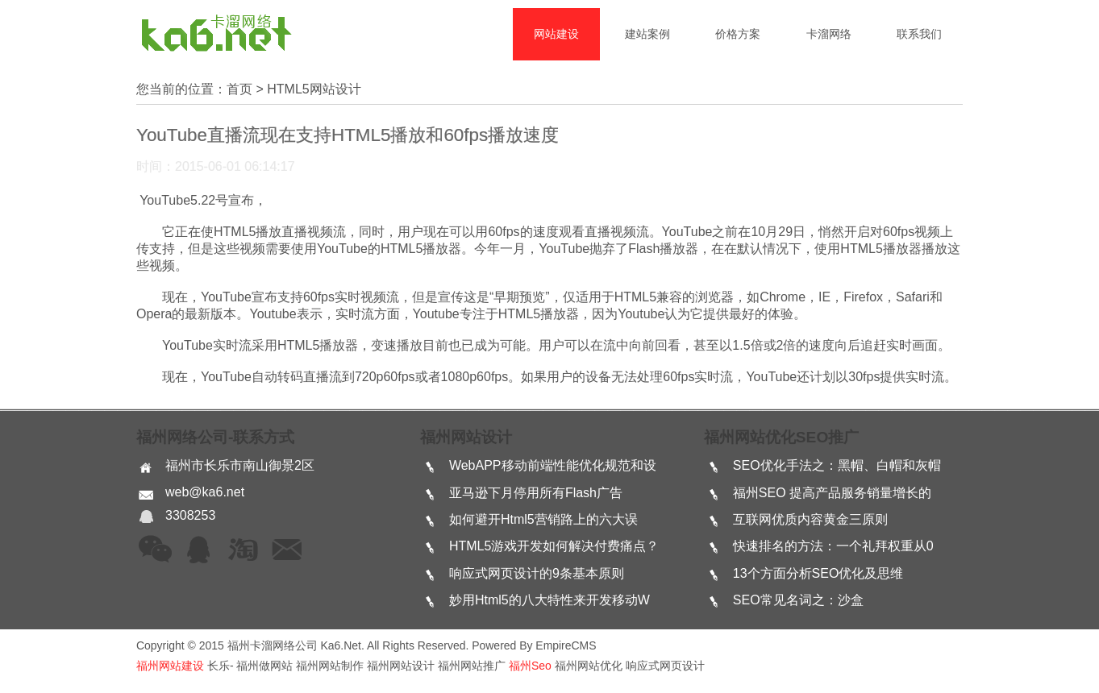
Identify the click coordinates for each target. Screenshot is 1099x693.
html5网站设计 (313, 89)
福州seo (530, 665)
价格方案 (737, 33)
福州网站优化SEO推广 (782, 437)
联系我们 (919, 33)
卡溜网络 (828, 33)
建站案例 (647, 33)
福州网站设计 (466, 437)
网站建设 (556, 33)
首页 (239, 89)
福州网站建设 (170, 665)
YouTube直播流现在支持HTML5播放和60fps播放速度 (347, 135)
